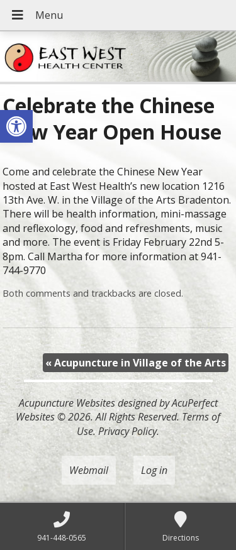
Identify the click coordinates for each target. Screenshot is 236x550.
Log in (154, 470)
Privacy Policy (127, 431)
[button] (16, 126)
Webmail (88, 470)
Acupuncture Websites (67, 403)
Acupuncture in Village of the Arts (135, 363)
